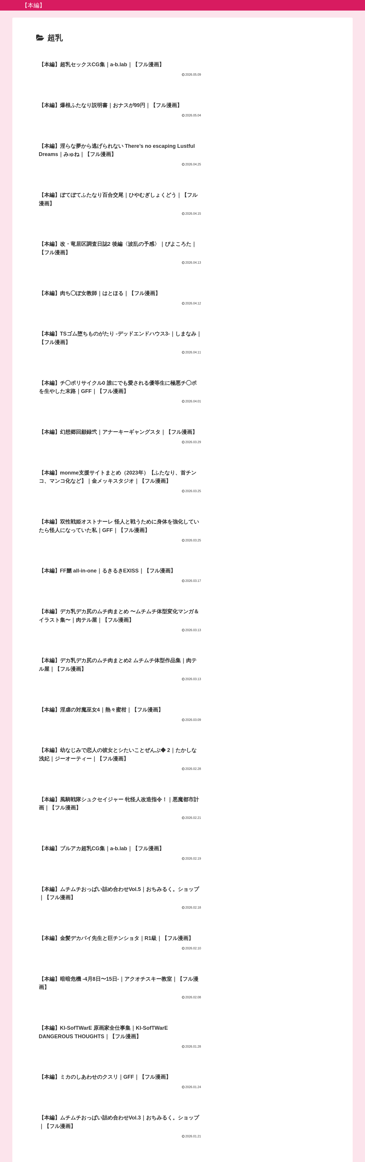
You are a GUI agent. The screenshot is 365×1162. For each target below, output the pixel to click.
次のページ (183, 1040)
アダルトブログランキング (182, 1143)
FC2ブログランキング (234, 1143)
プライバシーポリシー (131, 1143)
